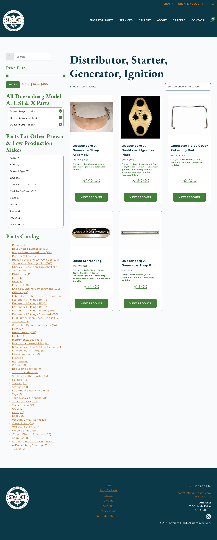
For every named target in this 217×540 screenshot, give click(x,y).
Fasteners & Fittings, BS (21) (29, 303)
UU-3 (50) (18, 412)
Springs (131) (20, 379)
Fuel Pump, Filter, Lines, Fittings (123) (36, 317)
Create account (190, 3)
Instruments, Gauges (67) (28, 339)
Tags (92, 278)
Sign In (169, 3)
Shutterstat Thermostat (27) (30, 376)
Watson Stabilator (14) (26, 427)
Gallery (145, 20)
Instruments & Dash (131, 172)
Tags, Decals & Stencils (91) (29, 397)
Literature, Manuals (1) (26, 354)
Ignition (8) (19, 336)
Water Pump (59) (23, 423)
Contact (197, 20)
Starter (85, 278)
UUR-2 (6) (18, 416)
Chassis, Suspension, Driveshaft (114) (35, 267)
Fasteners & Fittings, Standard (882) (35, 314)
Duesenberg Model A (141, 169)
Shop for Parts (101, 20)
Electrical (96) (21, 285)
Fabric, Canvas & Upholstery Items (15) (36, 296)
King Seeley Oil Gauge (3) (28, 350)
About (162, 20)
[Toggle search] (213, 4)
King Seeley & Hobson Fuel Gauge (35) (36, 347)
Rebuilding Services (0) (27, 368)
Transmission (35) (23, 405)
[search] (10, 57)
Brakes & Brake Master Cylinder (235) (35, 259)
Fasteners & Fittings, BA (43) (30, 299)
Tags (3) (17, 394)
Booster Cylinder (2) (24, 256)
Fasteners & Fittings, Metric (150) (33, 310)
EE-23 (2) (17, 277)
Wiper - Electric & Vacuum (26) (31, 434)
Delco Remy (90, 270)
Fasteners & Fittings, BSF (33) (30, 307)
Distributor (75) (21, 274)
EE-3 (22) (17, 281)
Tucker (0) (18, 448)
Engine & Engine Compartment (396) (36, 288)
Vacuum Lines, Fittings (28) (29, 419)
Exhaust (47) (20, 292)
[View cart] (211, 21)
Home (108, 485)
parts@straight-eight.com (194, 493)
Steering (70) (20, 387)
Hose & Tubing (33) (24, 332)
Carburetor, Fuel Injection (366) (32, 263)
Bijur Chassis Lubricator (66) (30, 248)
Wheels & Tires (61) (24, 430)
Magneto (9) (20, 361)
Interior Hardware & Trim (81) (30, 343)
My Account (108, 511)
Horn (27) (18, 328)
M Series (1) (19, 357)
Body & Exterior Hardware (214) (32, 252)
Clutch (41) (19, 270)
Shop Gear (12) (21, 437)
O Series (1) (19, 365)
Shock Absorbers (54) (25, 372)
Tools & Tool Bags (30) (25, 401)
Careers (179, 20)
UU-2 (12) (17, 408)
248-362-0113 (203, 496)
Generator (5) (20, 321)
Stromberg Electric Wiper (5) (30, 390)
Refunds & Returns (108, 516)
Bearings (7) (19, 245)
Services (126, 20)
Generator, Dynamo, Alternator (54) (34, 325)
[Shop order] (188, 86)
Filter (13, 84)
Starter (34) (19, 383)
